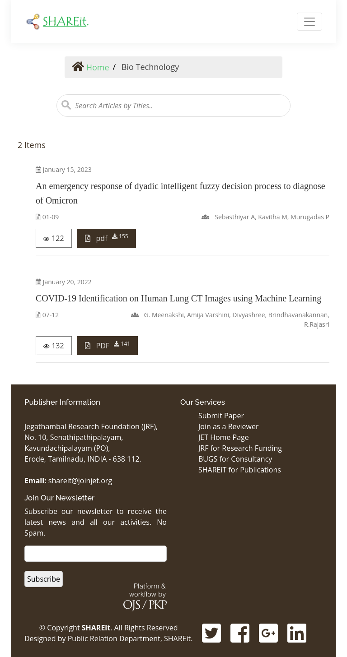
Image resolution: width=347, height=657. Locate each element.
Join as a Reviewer (228, 426)
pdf (106, 237)
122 (53, 238)
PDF (107, 345)
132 (53, 346)
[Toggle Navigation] (309, 22)
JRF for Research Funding (240, 448)
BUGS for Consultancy (235, 459)
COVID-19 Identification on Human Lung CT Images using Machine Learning (178, 298)
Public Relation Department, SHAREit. (130, 638)
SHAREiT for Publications (239, 470)
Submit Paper (221, 416)
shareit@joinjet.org (80, 481)
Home (90, 67)
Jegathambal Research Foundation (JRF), (91, 426)
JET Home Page (223, 437)
